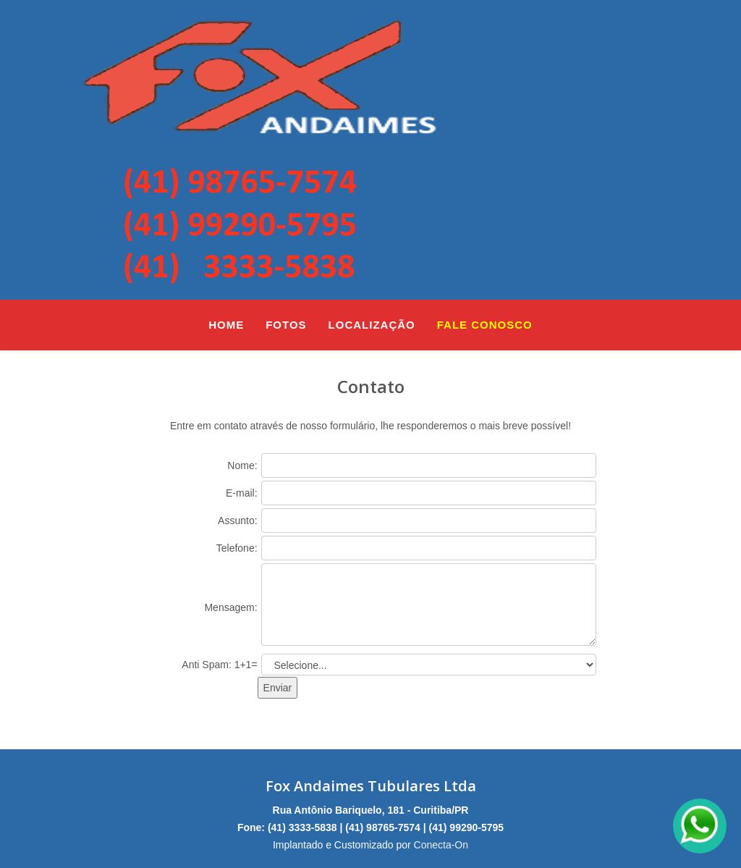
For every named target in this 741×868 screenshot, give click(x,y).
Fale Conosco (485, 325)
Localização (372, 325)
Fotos (286, 325)
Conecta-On (441, 845)
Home (226, 325)
